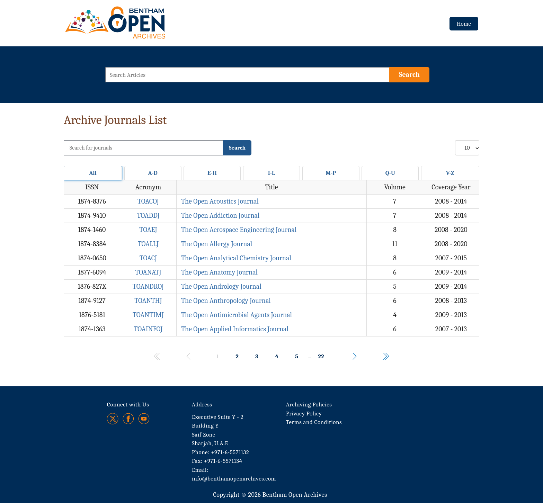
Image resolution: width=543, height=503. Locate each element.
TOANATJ (148, 272)
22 (321, 356)
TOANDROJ (148, 286)
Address (202, 404)
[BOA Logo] (135, 25)
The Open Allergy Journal (216, 244)
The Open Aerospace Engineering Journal (239, 230)
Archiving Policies (309, 404)
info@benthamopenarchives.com (234, 478)
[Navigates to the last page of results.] (385, 356)
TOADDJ (148, 215)
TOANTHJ (148, 301)
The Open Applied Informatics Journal (234, 329)
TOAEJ (148, 230)
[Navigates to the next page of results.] (354, 356)
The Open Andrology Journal (221, 286)
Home (464, 23)
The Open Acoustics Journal (220, 201)
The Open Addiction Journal (220, 215)
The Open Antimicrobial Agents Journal (236, 315)
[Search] (409, 74)
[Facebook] (128, 419)
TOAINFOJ (148, 329)
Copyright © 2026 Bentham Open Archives (270, 494)
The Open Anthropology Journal (226, 301)
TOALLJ (148, 244)
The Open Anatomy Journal (219, 272)
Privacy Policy (304, 413)
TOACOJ (148, 201)
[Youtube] (144, 419)
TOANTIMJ (148, 315)
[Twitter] (113, 419)
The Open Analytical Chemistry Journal (236, 258)
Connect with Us (128, 404)
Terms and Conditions (314, 422)
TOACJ (148, 258)
